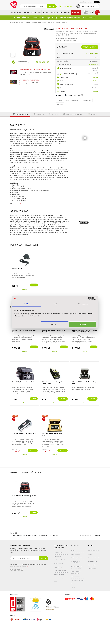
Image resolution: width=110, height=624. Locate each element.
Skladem (24, 285)
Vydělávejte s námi (93, 557)
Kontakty (90, 2)
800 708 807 (44, 61)
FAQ (72, 580)
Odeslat (43, 554)
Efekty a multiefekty (26, 22)
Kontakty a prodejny (93, 546)
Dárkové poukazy (75, 550)
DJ (43, 12)
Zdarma (95, 77)
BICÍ (39, 12)
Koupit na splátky (65, 68)
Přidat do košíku (90, 47)
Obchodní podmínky (76, 553)
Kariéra (90, 550)
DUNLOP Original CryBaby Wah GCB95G (52, 430)
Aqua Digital (96, 621)
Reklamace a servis (76, 572)
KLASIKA (59, 12)
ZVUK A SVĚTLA (50, 12)
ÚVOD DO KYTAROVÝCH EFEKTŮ (29, 80)
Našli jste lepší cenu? (66, 84)
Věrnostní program (59, 570)
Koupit (32, 281)
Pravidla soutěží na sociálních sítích (76, 568)
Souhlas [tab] (26, 304)
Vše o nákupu (82, 2)
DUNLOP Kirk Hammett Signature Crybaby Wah (53, 378)
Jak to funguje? (95, 69)
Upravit (54, 324)
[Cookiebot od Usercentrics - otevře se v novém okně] (88, 298)
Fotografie (28, 531)
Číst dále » (30, 74)
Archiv (55, 577)
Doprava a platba (58, 548)
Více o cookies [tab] (83, 304)
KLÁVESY (33, 12)
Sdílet (59, 95)
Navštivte (95, 88)
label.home (11, 22)
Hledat (51, 6)
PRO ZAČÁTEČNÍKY (16, 12)
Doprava (62, 91)
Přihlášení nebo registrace (90, 6)
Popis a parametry (16, 531)
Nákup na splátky (58, 573)
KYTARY (26, 12)
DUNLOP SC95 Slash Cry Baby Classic (24, 491)
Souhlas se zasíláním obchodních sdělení (76, 563)
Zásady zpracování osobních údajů (76, 557)
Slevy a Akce (76, 12)
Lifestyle (67, 12)
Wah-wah (47, 22)
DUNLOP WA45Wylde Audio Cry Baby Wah (84, 378)
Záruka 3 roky (64, 77)
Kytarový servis (58, 563)
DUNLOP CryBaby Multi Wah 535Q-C (24, 429)
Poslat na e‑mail (86, 531)
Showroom (63, 88)
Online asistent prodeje (60, 566)
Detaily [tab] (55, 304)
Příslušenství (44, 531)
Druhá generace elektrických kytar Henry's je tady (34, 69)
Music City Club (92, 561)
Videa (35, 531)
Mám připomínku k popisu (20, 200)
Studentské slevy (58, 559)
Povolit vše (82, 324)
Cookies (73, 583)
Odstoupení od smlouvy (77, 576)
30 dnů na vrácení (65, 81)
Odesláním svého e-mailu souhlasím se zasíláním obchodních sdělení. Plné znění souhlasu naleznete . (28, 561)
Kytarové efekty (38, 22)
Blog (96, 2)
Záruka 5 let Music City (70, 74)
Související (55, 531)
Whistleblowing (92, 564)
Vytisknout (69, 95)
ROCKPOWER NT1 (17, 264)
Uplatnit (95, 84)
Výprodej (15, 411)
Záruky (73, 546)
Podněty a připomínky (94, 553)
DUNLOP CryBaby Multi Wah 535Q (23, 378)
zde (27, 562)
